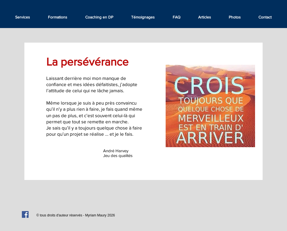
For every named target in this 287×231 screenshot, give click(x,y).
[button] (143, 17)
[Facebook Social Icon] (25, 214)
